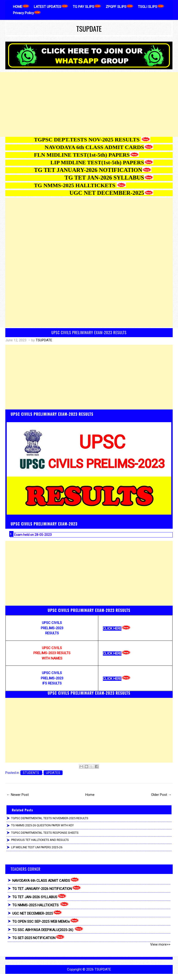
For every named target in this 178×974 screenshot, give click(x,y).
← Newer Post (17, 795)
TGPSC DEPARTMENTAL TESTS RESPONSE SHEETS (45, 832)
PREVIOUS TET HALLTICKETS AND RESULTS (40, 840)
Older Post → (161, 795)
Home (90, 795)
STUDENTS (31, 773)
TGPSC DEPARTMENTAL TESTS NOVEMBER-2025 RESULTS (49, 818)
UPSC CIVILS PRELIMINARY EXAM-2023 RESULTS (89, 332)
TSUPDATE (89, 29)
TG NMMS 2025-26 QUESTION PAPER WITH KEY (42, 825)
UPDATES (53, 773)
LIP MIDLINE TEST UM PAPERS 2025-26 (36, 847)
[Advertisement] (89, 104)
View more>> (160, 944)
